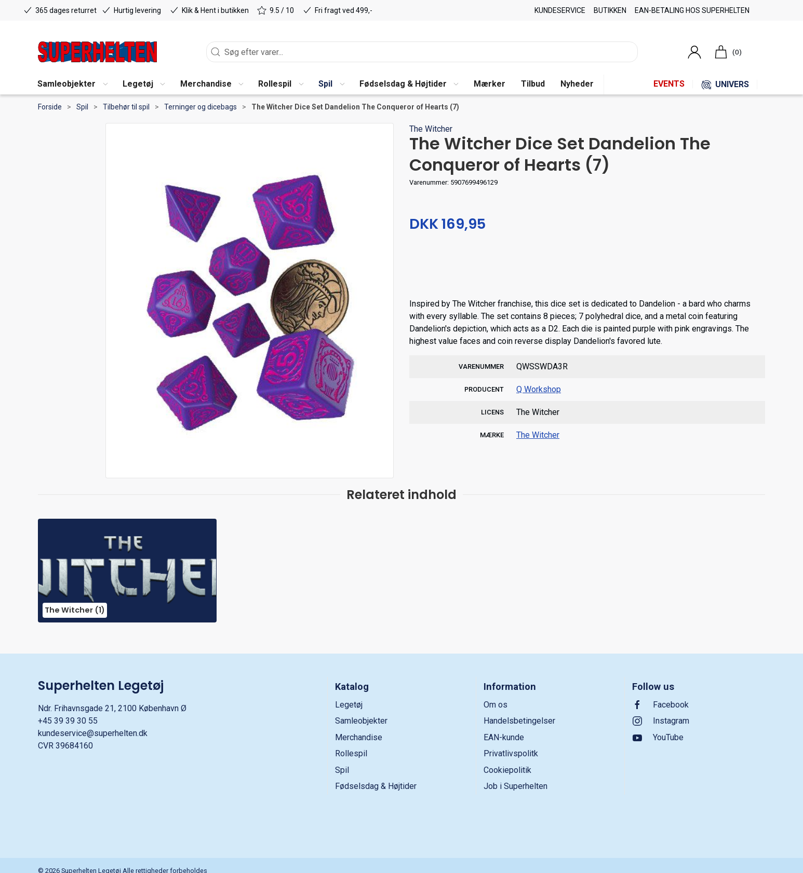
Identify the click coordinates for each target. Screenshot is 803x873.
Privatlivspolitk (511, 753)
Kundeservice (559, 10)
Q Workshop (538, 389)
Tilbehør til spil (126, 107)
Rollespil (351, 753)
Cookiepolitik (507, 770)
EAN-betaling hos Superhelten (692, 10)
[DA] (97, 51)
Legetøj (349, 705)
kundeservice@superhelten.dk (93, 733)
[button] (72, 84)
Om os (495, 705)
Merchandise (358, 737)
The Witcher (430, 129)
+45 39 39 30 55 (68, 721)
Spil (82, 107)
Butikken (610, 10)
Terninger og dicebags (200, 107)
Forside (50, 107)
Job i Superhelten (515, 786)
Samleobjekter (361, 721)
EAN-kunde (504, 737)
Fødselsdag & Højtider (376, 786)
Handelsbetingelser (519, 721)
